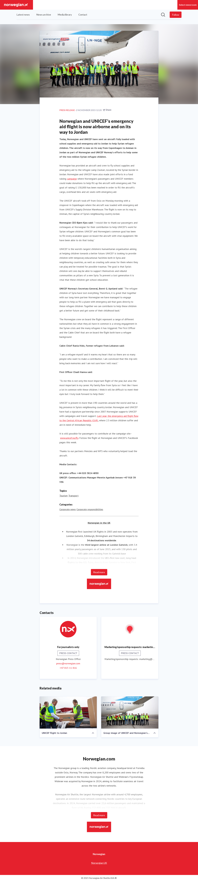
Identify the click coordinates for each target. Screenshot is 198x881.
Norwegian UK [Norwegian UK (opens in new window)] (99, 862)
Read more (99, 572)
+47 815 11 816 (68, 667)
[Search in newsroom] (163, 14)
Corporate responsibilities (89, 509)
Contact (82, 14)
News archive (43, 14)
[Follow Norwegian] (176, 15)
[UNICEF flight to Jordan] (68, 712)
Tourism (63, 495)
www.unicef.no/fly (69, 438)
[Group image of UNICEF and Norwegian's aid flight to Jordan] (129, 712)
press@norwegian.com (68, 663)
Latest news (23, 14)
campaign (72, 178)
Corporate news (67, 509)
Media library (65, 14)
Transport (73, 495)
